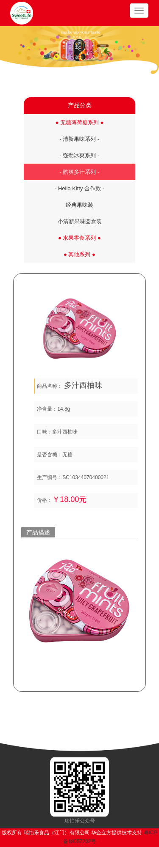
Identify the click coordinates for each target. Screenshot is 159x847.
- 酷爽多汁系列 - (80, 172)
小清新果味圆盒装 (80, 221)
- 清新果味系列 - (80, 139)
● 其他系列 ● (79, 254)
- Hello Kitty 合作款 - (79, 188)
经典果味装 (79, 205)
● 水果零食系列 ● (79, 238)
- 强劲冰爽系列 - (80, 155)
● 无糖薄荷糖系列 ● (80, 122)
